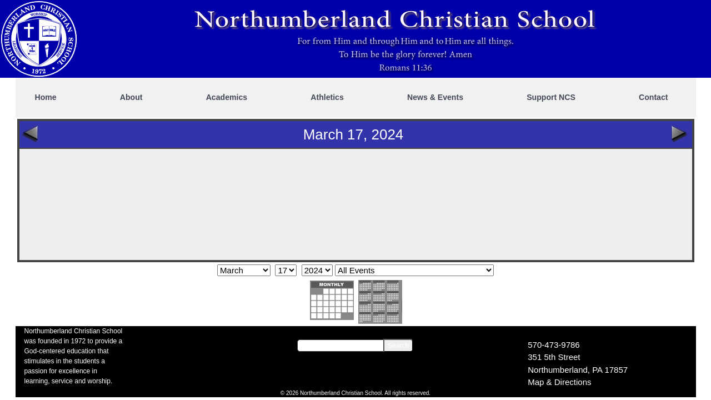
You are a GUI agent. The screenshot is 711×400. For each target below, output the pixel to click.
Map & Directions (559, 382)
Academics (226, 97)
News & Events (435, 97)
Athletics (327, 97)
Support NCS (551, 97)
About (131, 97)
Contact (653, 97)
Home (46, 97)
